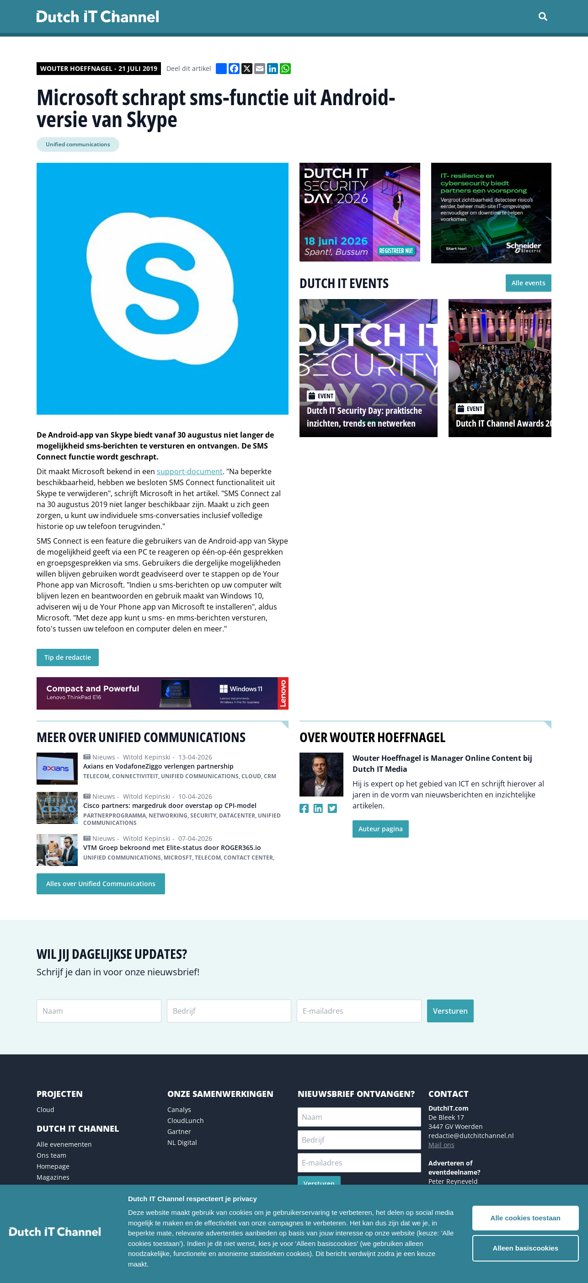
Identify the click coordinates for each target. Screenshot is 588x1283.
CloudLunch (185, 1120)
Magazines (53, 1177)
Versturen (450, 1011)
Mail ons (441, 1144)
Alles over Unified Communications (100, 883)
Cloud (45, 1109)
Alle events (528, 282)
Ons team (51, 1155)
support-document (190, 471)
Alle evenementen (64, 1144)
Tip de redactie (67, 657)
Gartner (179, 1131)
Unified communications (78, 144)
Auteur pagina (380, 828)
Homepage (53, 1166)
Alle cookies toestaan (526, 1218)
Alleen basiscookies (525, 1248)
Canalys (179, 1109)
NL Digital (182, 1142)
